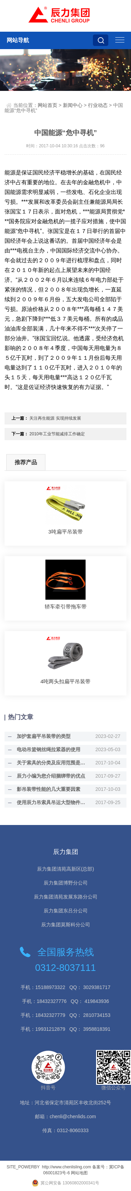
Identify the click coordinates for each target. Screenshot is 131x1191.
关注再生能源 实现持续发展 (55, 418)
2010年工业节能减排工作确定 (57, 433)
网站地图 (79, 1172)
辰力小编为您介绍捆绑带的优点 (51, 776)
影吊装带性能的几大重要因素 (48, 789)
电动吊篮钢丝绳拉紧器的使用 (48, 749)
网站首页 (47, 105)
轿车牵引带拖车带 (66, 606)
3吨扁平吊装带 (65, 532)
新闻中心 (72, 105)
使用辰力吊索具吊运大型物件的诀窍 (52, 802)
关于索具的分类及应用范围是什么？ (52, 762)
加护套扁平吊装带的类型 (44, 736)
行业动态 (98, 105)
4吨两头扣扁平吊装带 (65, 681)
